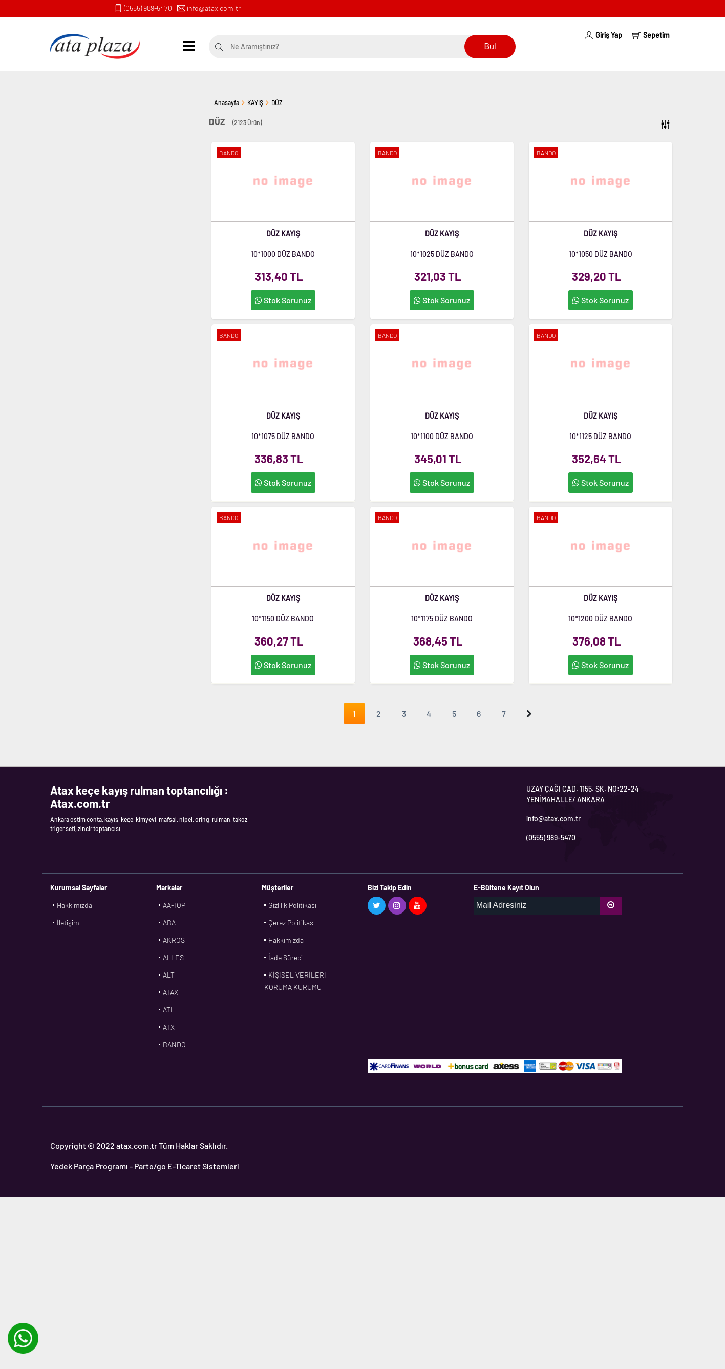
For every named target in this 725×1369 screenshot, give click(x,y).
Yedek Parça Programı (89, 1166)
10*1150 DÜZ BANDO (283, 618)
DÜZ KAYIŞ (283, 233)
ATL (169, 1009)
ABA (169, 922)
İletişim (68, 922)
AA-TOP (174, 905)
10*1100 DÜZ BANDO (442, 436)
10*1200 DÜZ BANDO (600, 618)
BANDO (174, 1044)
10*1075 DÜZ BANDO (282, 436)
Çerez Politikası (291, 922)
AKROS (174, 940)
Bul (490, 46)
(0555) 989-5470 (148, 8)
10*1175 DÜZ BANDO (442, 618)
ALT (169, 974)
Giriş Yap (603, 35)
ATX (169, 1027)
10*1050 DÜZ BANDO (600, 254)
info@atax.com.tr (214, 8)
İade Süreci (285, 957)
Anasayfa (226, 102)
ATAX (170, 992)
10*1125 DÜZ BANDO (600, 436)
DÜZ (277, 102)
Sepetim (651, 35)
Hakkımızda (74, 905)
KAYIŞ (255, 102)
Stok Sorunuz (283, 300)
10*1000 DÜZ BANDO (283, 254)
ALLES (173, 957)
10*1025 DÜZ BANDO (442, 254)
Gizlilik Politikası (292, 905)
